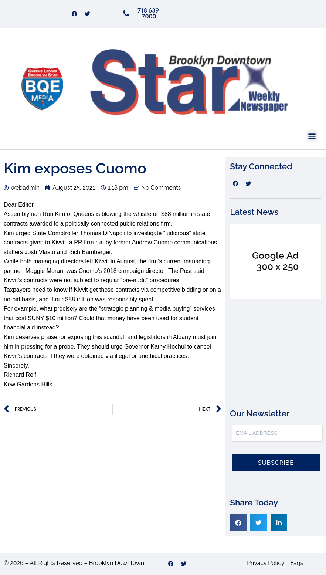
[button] (312, 136)
